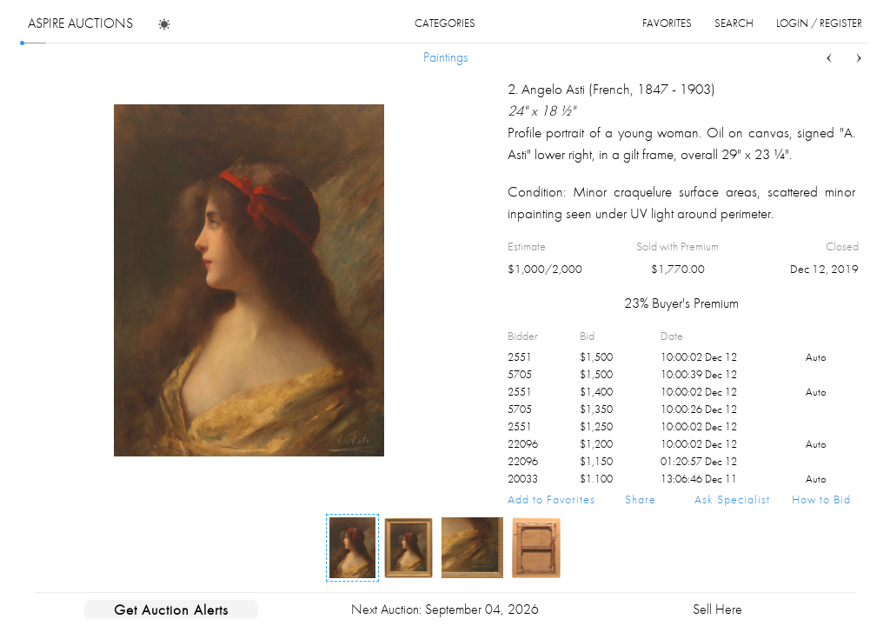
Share (640, 499)
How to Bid (821, 499)
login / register (819, 23)
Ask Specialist (732, 499)
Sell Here (717, 609)
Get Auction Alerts (171, 609)
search (734, 23)
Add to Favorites (551, 499)
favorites (667, 23)
